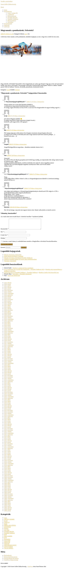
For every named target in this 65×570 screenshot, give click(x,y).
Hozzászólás (4, 231)
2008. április (7, 508)
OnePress (30, 568)
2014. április (7, 406)
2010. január (7, 476)
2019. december (8, 318)
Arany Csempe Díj (12, 13)
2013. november (8, 414)
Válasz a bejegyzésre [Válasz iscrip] (19, 116)
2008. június (7, 505)
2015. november (8, 379)
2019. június (7, 325)
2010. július (7, 468)
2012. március (8, 442)
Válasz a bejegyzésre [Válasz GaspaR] (20, 144)
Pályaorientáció (11, 20)
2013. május (7, 423)
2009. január (7, 494)
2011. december (8, 445)
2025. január (7, 291)
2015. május (7, 386)
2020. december (8, 312)
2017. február (7, 357)
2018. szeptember (9, 333)
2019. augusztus (8, 322)
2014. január (7, 411)
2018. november (8, 330)
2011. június (7, 453)
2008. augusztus (8, 502)
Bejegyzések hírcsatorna (10, 559)
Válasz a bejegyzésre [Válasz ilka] (18, 130)
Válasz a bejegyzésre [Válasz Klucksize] (21, 207)
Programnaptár (8, 23)
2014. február (7, 409)
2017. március (8, 356)
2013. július (7, 420)
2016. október (8, 363)
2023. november (8, 301)
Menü (2, 7)
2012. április (7, 441)
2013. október (8, 415)
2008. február (7, 511)
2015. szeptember (9, 382)
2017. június (7, 351)
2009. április (7, 490)
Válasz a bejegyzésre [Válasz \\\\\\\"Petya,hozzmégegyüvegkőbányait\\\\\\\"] (41, 174)
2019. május (7, 327)
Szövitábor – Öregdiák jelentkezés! (22, 276)
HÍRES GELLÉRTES (10, 527)
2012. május (7, 439)
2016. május (7, 370)
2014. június (7, 403)
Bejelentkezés (8, 557)
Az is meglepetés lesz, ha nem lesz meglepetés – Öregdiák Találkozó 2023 (24, 271)
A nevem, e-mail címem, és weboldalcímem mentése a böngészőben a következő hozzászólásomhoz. (30, 243)
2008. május (7, 506)
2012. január (7, 444)
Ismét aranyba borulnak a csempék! (13, 258)
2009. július (7, 485)
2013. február (7, 427)
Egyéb (8, 89)
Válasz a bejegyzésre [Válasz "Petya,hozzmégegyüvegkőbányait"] (36, 188)
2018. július (7, 336)
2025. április (7, 287)
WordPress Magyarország (11, 562)
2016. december (8, 360)
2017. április (7, 354)
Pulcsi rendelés (8, 538)
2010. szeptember (9, 465)
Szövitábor (10, 22)
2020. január (7, 316)
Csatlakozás (10, 14)
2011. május (7, 455)
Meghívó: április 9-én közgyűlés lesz (49, 274)
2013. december (8, 412)
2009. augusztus (8, 483)
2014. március (8, 408)
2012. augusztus (8, 436)
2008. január (7, 512)
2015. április (7, 388)
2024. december (8, 292)
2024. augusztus (8, 297)
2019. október (8, 319)
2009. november (8, 479)
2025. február (7, 289)
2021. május (7, 309)
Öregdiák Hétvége (12, 17)
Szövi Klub (7, 542)
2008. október (8, 499)
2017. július (7, 350)
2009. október (8, 480)
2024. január (7, 300)
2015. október (8, 380)
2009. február (7, 493)
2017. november (8, 344)
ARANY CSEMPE (9, 521)
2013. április (7, 424)
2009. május (7, 488)
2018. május (7, 338)
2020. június (7, 313)
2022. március (8, 304)
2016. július (7, 366)
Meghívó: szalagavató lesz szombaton (23, 270)
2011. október (8, 447)
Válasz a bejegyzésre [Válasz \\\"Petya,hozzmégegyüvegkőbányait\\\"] (38, 101)
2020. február (7, 315)
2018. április (7, 339)
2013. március (8, 426)
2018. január (7, 342)
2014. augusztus (8, 400)
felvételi (17, 89)
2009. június (7, 487)
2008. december (8, 496)
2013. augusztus (8, 418)
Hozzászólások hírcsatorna (11, 560)
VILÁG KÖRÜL (8, 550)
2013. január (7, 429)
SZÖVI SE (7, 544)
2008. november (8, 497)
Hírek (5, 10)
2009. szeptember (9, 482)
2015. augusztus (8, 383)
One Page (6, 532)
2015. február (7, 391)
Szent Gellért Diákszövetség (8, 4)
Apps (5, 520)
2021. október (8, 306)
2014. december (8, 394)
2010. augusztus (8, 467)
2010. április (7, 473)
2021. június (7, 307)
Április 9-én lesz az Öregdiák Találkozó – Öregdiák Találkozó (21, 274)
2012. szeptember (9, 435)
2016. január (7, 376)
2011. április (7, 456)
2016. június (7, 368)
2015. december (8, 377)
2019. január (7, 328)
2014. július (7, 401)
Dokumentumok (11, 16)
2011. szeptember (9, 449)
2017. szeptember (9, 347)
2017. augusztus (8, 348)
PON (5, 536)
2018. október (8, 332)
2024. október (8, 294)
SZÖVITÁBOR (8, 548)
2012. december (8, 430)
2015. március (8, 389)
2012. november (8, 432)
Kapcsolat (6, 25)
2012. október (8, 433)
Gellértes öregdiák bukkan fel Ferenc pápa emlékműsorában (20, 261)
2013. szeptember (9, 417)
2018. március (8, 341)
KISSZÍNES (7, 529)
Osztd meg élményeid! (14, 277)
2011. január (7, 461)
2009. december (8, 477)
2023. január (7, 303)
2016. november (8, 362)
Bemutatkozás (8, 11)
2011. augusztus (8, 450)
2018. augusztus (8, 335)
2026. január (7, 286)
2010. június (7, 470)
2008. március (8, 509)
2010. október (8, 464)
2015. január (7, 392)
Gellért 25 (6, 524)
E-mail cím (4, 237)
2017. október (8, 345)
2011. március (8, 458)
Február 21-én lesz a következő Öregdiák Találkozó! (18, 260)
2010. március (8, 474)
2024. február (7, 298)
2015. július (7, 385)
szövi (26, 34)
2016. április (7, 371)
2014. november (8, 395)
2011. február (7, 459)
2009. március (8, 491)
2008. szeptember (9, 500)
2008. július (7, 503)
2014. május (7, 404)
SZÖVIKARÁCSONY (10, 547)
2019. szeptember (9, 321)
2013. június (7, 421)
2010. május (7, 471)
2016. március (8, 373)
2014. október (8, 397)
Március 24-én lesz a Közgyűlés (12, 256)
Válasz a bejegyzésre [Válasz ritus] (19, 155)
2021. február (7, 310)
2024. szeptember (9, 295)
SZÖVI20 (6, 26)
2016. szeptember (9, 365)
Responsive (7, 541)
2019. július (7, 324)
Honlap (3, 240)
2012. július (7, 438)
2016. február (7, 374)
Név (2, 234)
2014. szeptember (9, 398)
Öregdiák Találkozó (12, 19)
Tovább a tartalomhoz (6, 1)
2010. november (8, 462)
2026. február (7, 284)
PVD (5, 539)
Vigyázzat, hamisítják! (10, 263)
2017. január (7, 359)
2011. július (7, 452)
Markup (6, 530)
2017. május (7, 353)
